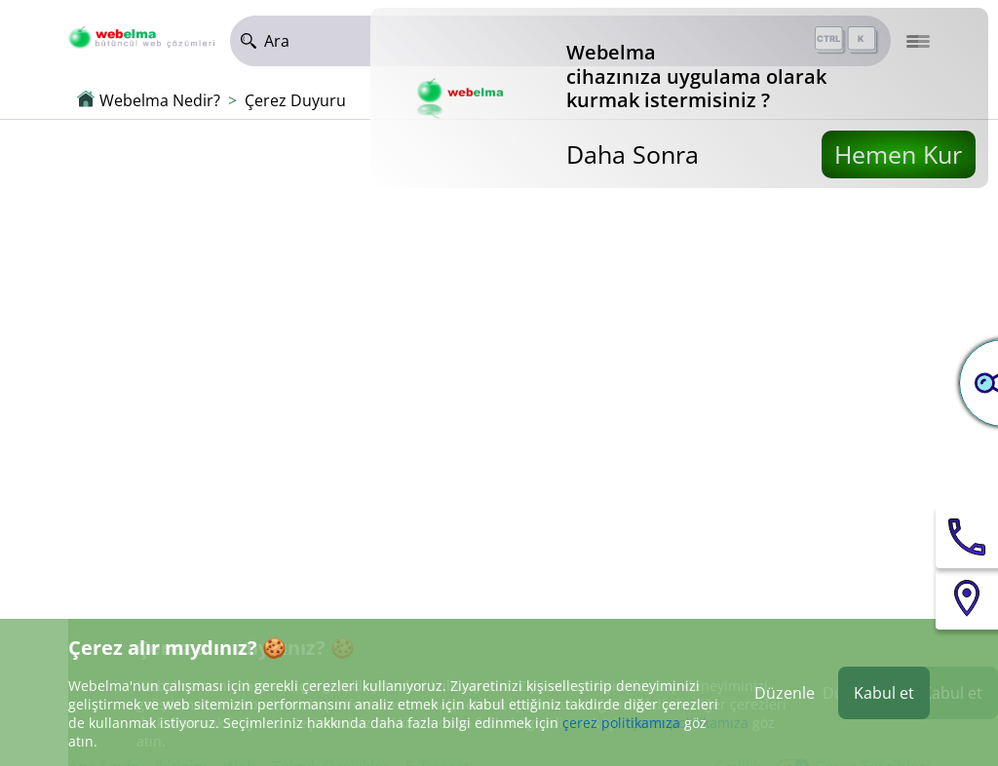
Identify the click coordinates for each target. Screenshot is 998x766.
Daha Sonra (632, 154)
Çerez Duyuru (295, 100)
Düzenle (784, 693)
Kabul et (884, 693)
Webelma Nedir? (159, 100)
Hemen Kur (898, 154)
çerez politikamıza (621, 722)
